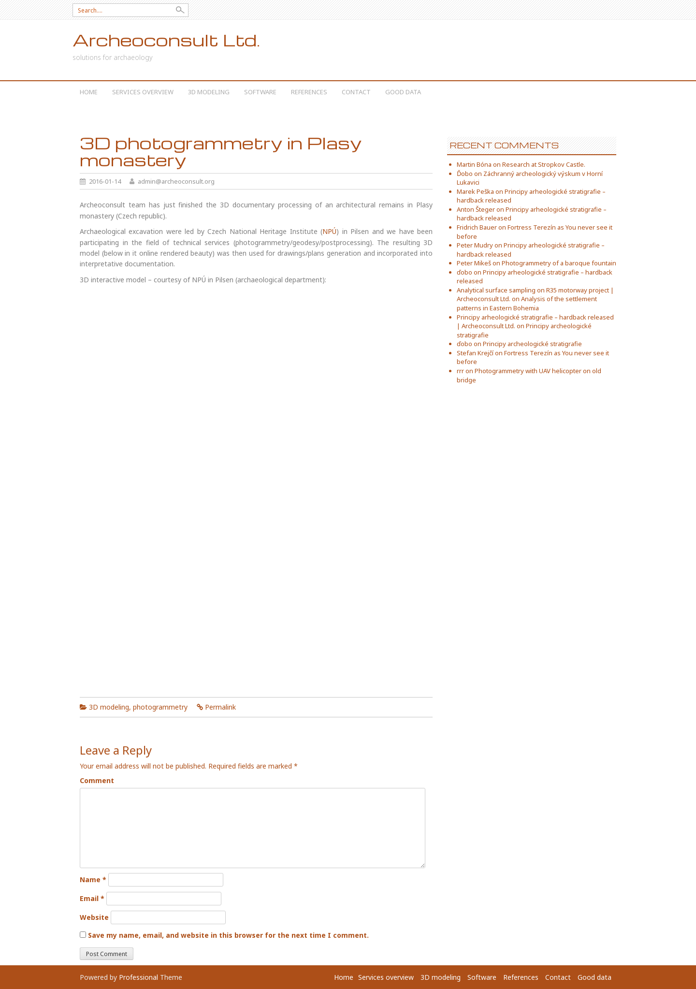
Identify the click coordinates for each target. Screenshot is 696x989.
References (309, 91)
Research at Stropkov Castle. (543, 164)
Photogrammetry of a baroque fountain (559, 263)
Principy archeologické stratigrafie (532, 343)
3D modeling (209, 91)
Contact (356, 91)
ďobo (464, 272)
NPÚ (329, 231)
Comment (97, 780)
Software (260, 91)
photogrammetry (160, 707)
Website (94, 917)
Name (93, 879)
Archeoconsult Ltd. (166, 39)
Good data (403, 91)
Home (89, 91)
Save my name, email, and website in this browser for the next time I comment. (228, 935)
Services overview (143, 91)
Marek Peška (475, 191)
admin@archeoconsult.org (176, 181)
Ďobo (465, 173)
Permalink (220, 707)
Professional (138, 977)
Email (92, 898)
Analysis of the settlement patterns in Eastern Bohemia (527, 303)
